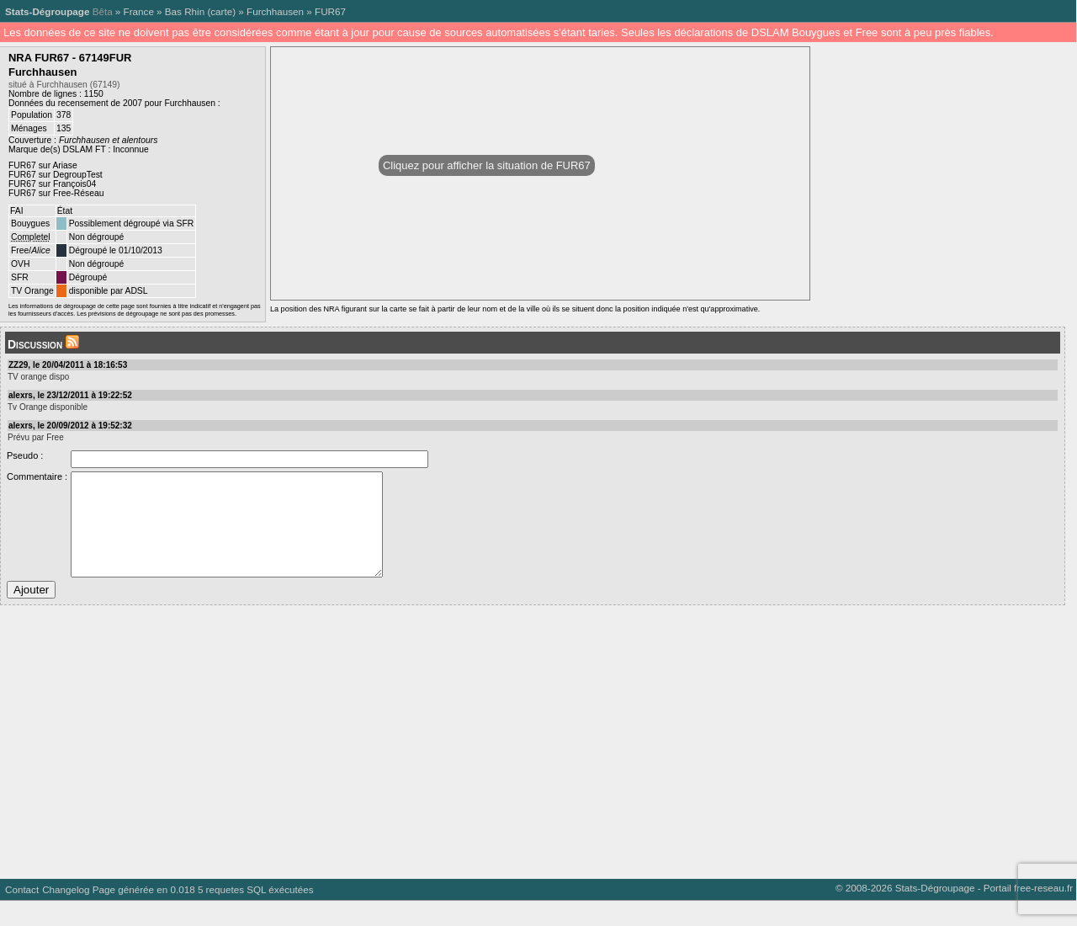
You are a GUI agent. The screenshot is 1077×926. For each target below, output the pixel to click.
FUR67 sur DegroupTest (55, 174)
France (139, 11)
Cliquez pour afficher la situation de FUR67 (487, 165)
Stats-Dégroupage (47, 11)
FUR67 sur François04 (52, 184)
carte (221, 11)
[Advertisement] (505, 761)
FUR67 (330, 11)
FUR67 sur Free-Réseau (55, 193)
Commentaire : (37, 476)
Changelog (65, 914)
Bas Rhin (184, 11)
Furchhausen (275, 11)
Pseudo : (25, 455)
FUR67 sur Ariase (42, 165)
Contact (22, 914)
